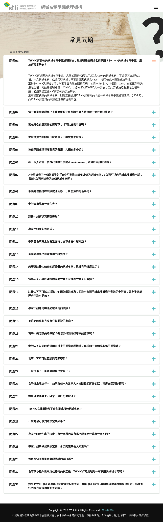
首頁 (12, 52)
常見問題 (23, 52)
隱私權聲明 (108, 510)
